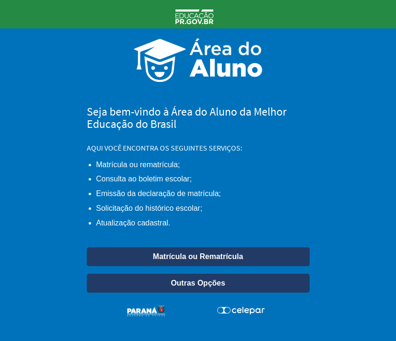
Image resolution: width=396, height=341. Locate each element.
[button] (198, 256)
